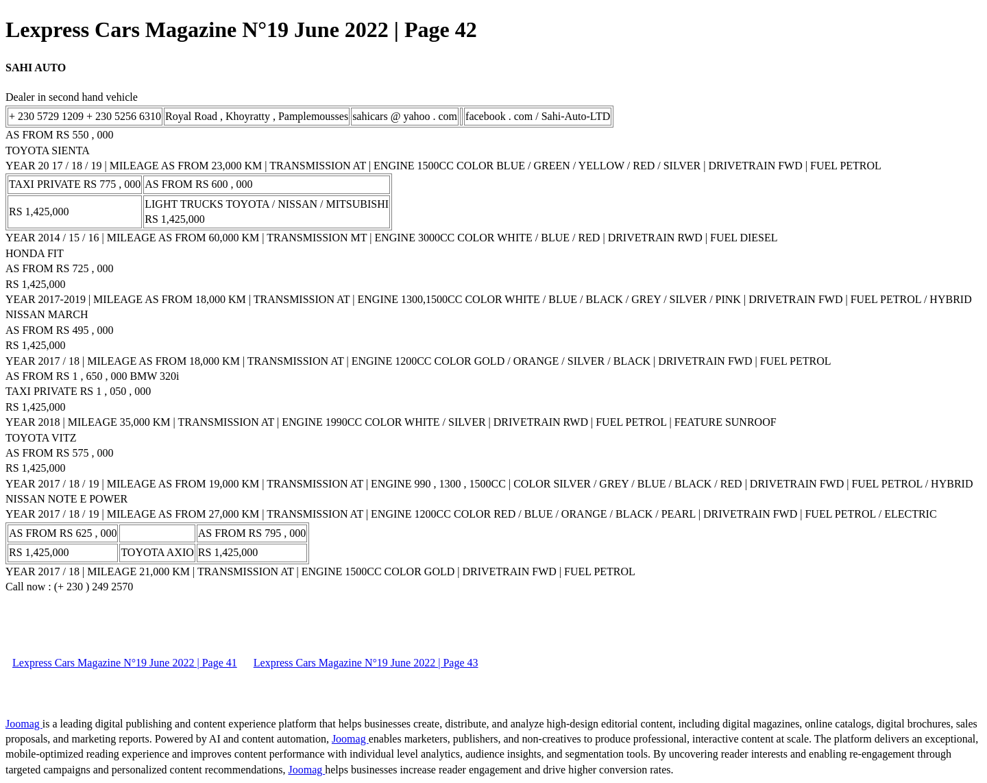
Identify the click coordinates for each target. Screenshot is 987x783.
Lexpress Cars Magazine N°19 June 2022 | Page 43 (366, 662)
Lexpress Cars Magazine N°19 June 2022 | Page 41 (124, 662)
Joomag (23, 724)
